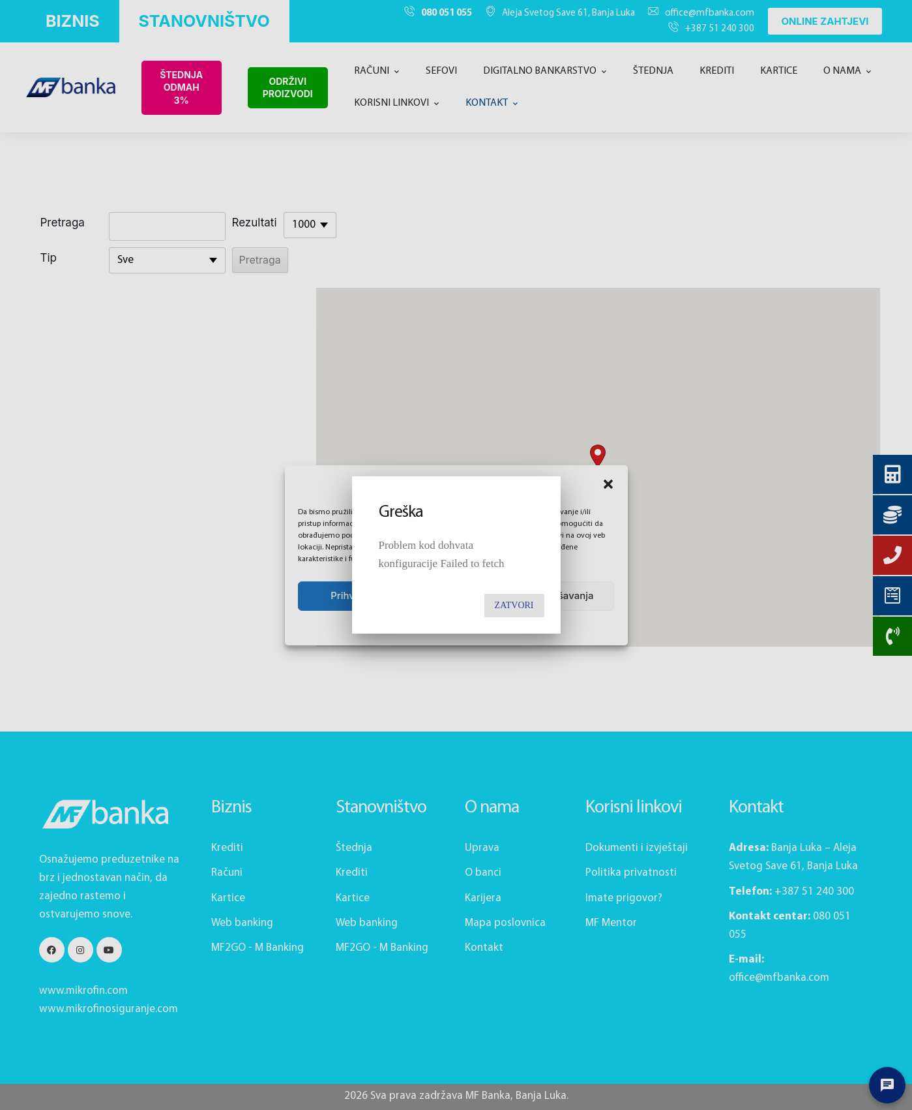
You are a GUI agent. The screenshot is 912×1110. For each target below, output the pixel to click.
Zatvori (514, 605)
